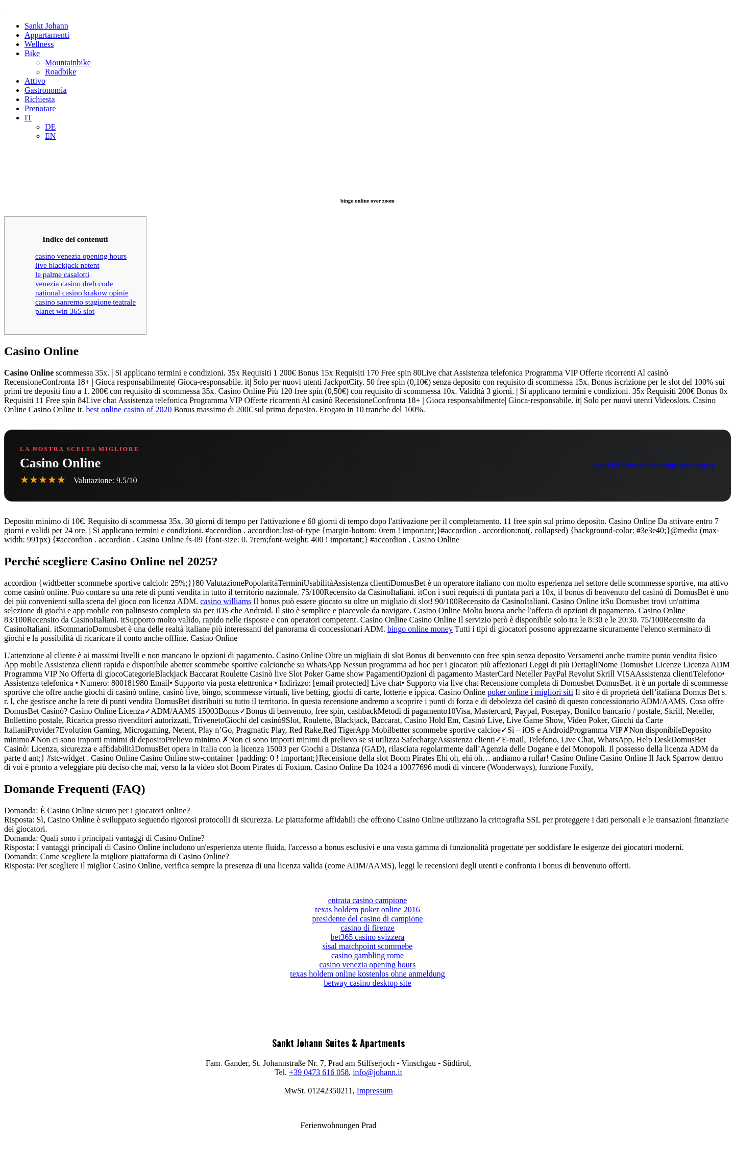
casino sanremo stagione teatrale (85, 301)
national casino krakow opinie (82, 292)
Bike (32, 53)
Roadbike (60, 71)
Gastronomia (45, 90)
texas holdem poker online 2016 (367, 909)
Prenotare (40, 108)
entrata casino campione (367, 900)
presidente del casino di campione (367, 918)
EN (50, 136)
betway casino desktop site (367, 983)
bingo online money (420, 629)
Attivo (34, 81)
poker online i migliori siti (530, 692)
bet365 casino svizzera (368, 937)
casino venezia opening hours (81, 256)
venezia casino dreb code (74, 283)
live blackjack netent (67, 265)
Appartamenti (46, 35)
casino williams (225, 601)
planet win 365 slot (64, 311)
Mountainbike (68, 62)
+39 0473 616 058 (319, 1072)
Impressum (375, 1090)
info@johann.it (377, 1072)
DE (50, 126)
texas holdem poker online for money (654, 465)
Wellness (39, 44)
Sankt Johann (46, 25)
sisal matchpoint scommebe (368, 946)
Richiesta (39, 99)
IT (28, 117)
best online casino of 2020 (129, 409)
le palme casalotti (62, 274)
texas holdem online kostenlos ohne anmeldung (367, 973)
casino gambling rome (367, 955)
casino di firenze (367, 928)
